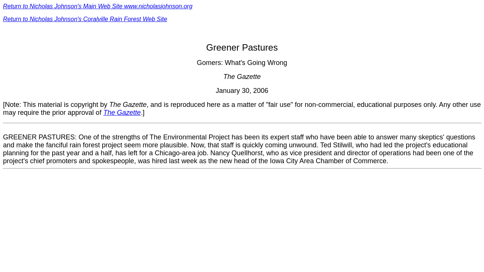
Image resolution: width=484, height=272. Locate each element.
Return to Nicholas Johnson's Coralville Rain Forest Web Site (85, 19)
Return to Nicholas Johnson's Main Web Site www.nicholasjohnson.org (97, 6)
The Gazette (122, 112)
